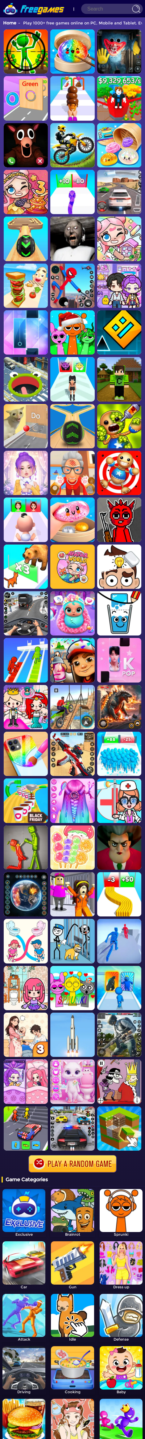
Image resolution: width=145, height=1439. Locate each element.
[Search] (112, 9)
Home (9, 23)
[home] (34, 2)
